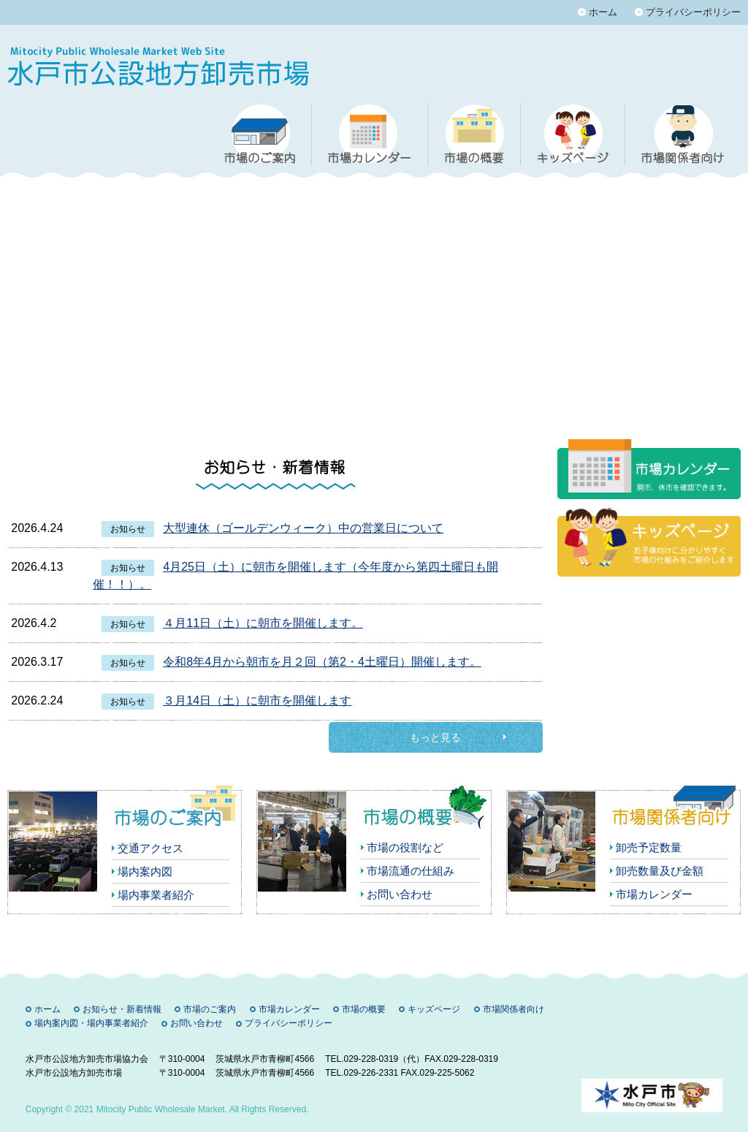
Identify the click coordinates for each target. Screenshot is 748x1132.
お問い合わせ (399, 894)
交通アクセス (150, 848)
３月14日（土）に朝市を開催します (257, 700)
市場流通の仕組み (410, 871)
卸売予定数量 (649, 847)
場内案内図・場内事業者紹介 (91, 1023)
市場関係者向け (513, 1009)
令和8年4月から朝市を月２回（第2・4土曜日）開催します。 (322, 662)
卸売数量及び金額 (659, 871)
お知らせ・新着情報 (122, 1009)
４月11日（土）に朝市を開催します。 (263, 623)
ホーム (603, 12)
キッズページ (434, 1009)
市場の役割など (405, 847)
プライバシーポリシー (693, 12)
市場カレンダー (654, 894)
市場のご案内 (209, 1009)
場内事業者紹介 (156, 895)
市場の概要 (364, 1009)
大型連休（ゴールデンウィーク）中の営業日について (303, 528)
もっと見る (435, 737)
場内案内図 (145, 871)
